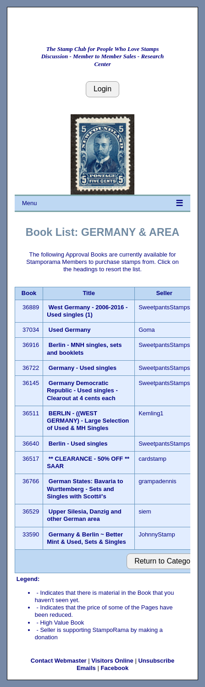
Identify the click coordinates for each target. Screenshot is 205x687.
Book (29, 293)
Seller (164, 293)
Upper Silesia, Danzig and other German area (84, 515)
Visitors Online (112, 660)
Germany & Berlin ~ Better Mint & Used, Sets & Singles (86, 538)
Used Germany (70, 329)
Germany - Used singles (82, 367)
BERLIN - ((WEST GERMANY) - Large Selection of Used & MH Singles (88, 421)
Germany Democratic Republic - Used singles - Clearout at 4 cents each (82, 391)
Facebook (114, 668)
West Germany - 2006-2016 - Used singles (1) (87, 311)
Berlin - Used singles (78, 443)
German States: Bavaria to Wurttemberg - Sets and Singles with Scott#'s (85, 489)
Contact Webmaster (59, 660)
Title (89, 293)
